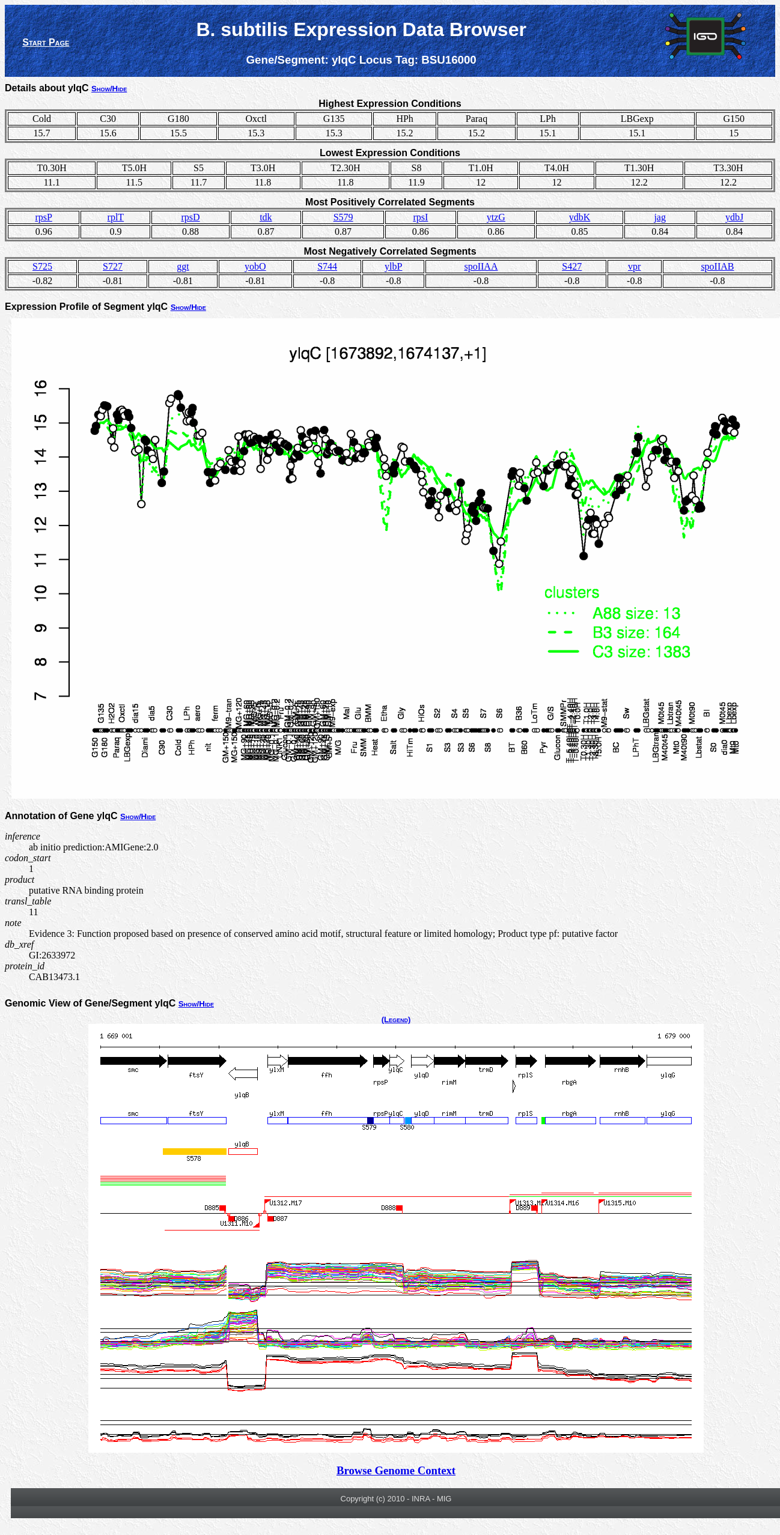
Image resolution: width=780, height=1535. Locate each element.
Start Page (45, 42)
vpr (634, 266)
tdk (266, 217)
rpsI (420, 217)
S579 (343, 217)
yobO (255, 266)
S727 (113, 266)
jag (660, 217)
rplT (116, 217)
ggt (183, 266)
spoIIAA (481, 266)
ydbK (580, 217)
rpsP (43, 217)
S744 (327, 266)
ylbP (393, 266)
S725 (42, 266)
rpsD (190, 217)
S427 (572, 266)
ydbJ (734, 217)
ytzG (496, 217)
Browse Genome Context (396, 1470)
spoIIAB (717, 266)
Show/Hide (109, 88)
